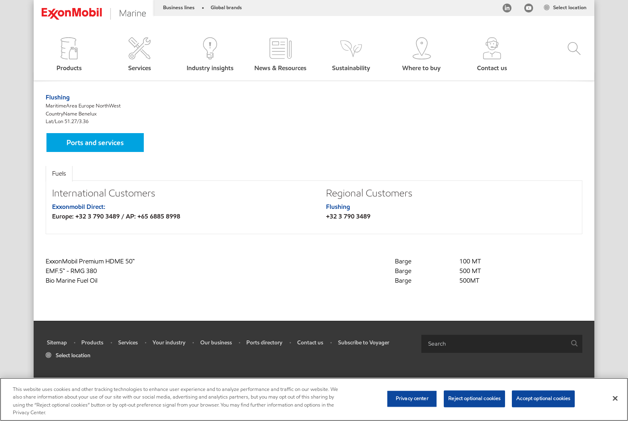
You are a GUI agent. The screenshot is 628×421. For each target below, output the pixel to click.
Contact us (310, 342)
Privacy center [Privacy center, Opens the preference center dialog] (412, 398)
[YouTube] (528, 9)
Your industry (169, 342)
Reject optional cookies (474, 398)
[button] (68, 55)
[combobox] (501, 344)
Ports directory (264, 342)
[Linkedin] (507, 9)
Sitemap (57, 342)
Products (92, 342)
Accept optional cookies (543, 398)
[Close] (615, 398)
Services (128, 342)
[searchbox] (493, 344)
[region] (314, 399)
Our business (216, 342)
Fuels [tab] (59, 173)
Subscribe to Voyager (363, 342)
